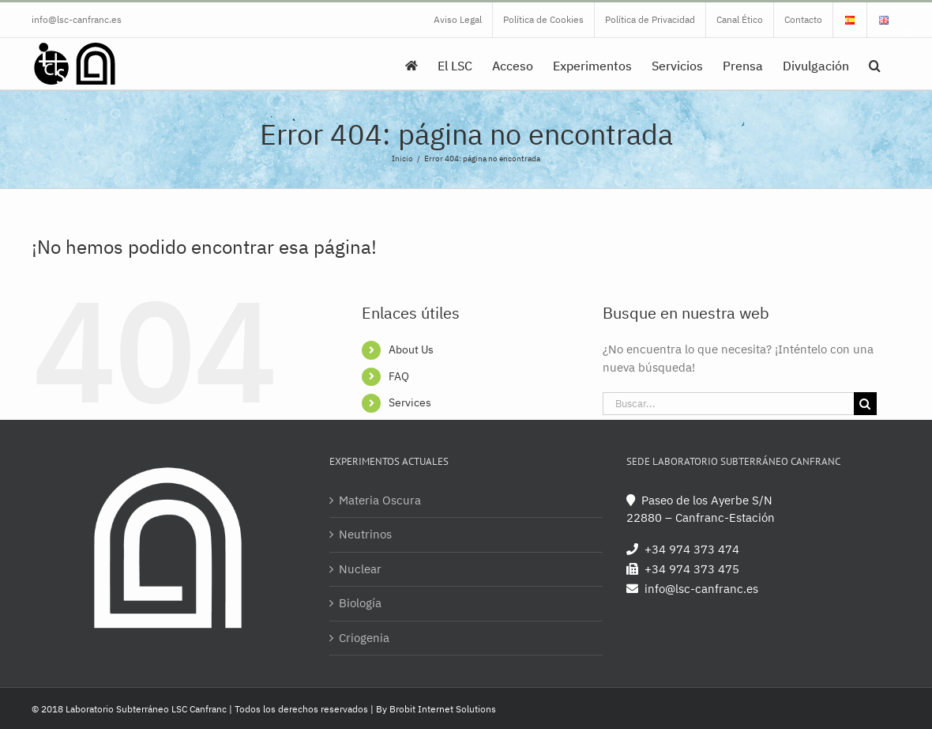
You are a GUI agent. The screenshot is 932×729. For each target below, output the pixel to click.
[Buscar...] (728, 403)
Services (410, 402)
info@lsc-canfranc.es (77, 19)
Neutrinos (365, 534)
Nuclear (360, 568)
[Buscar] (865, 403)
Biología (360, 602)
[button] (875, 63)
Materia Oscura (380, 500)
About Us (411, 349)
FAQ (399, 376)
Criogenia (364, 637)
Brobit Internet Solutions (442, 709)
